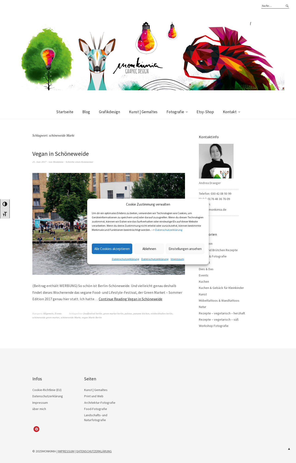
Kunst (203, 294)
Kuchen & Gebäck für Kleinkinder (221, 288)
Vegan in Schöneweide (60, 153)
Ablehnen (149, 249)
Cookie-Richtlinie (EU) (47, 390)
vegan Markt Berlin (92, 317)
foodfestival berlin (92, 313)
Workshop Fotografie (213, 326)
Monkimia (58, 161)
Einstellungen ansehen (185, 249)
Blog (86, 111)
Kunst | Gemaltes (143, 111)
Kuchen (204, 281)
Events (58, 313)
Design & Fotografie (213, 256)
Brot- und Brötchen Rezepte (218, 250)
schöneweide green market (45, 317)
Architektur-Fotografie (99, 402)
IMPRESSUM (66, 451)
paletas (128, 313)
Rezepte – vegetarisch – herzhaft (222, 313)
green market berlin (113, 313)
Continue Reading (130, 299)
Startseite (64, 111)
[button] (36, 429)
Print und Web (93, 396)
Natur (202, 307)
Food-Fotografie (95, 409)
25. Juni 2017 (39, 161)
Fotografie (175, 111)
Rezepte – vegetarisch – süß (219, 319)
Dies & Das (206, 269)
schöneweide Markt (70, 317)
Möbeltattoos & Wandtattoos (219, 300)
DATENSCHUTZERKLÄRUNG (94, 451)
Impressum (177, 259)
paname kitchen (141, 313)
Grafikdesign (109, 111)
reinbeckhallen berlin (161, 313)
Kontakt (230, 111)
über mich (39, 409)
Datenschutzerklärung (168, 230)
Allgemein (48, 313)
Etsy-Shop (205, 111)
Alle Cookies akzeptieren (112, 249)
